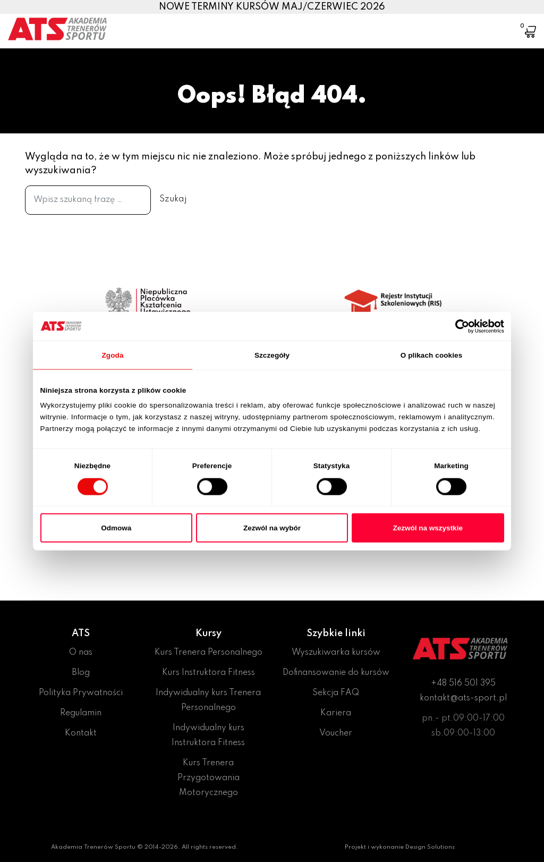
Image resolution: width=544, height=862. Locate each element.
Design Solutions (430, 847)
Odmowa (116, 527)
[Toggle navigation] (497, 24)
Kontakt (81, 733)
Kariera (335, 713)
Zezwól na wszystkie (428, 527)
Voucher (335, 733)
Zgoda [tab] (113, 355)
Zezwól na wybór (272, 527)
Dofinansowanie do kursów (336, 673)
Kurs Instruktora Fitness (208, 673)
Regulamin (80, 713)
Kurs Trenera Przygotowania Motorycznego (208, 778)
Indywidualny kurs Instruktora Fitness (208, 735)
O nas (80, 652)
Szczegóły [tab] (272, 355)
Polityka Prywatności (81, 693)
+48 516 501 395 (463, 683)
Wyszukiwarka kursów (336, 652)
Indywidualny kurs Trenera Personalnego (208, 700)
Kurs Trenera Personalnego (208, 652)
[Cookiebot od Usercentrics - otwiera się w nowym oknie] (457, 326)
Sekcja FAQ (335, 693)
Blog (81, 673)
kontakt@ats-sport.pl (463, 698)
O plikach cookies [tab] (432, 355)
